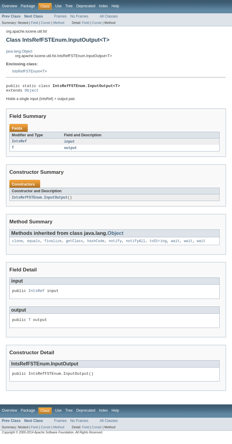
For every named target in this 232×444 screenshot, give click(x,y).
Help (115, 6)
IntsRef (19, 143)
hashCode (96, 244)
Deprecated (85, 6)
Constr (45, 22)
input (69, 143)
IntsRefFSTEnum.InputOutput (40, 200)
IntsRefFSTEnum (26, 71)
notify (115, 244)
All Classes (109, 16)
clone (17, 244)
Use (58, 6)
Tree (69, 6)
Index (103, 6)
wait (175, 244)
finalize (53, 244)
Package (28, 6)
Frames (60, 16)
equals (33, 244)
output (70, 150)
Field (34, 22)
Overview (9, 6)
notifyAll (135, 244)
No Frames (79, 16)
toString (158, 244)
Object (32, 92)
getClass (74, 244)
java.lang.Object (19, 51)
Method (58, 22)
